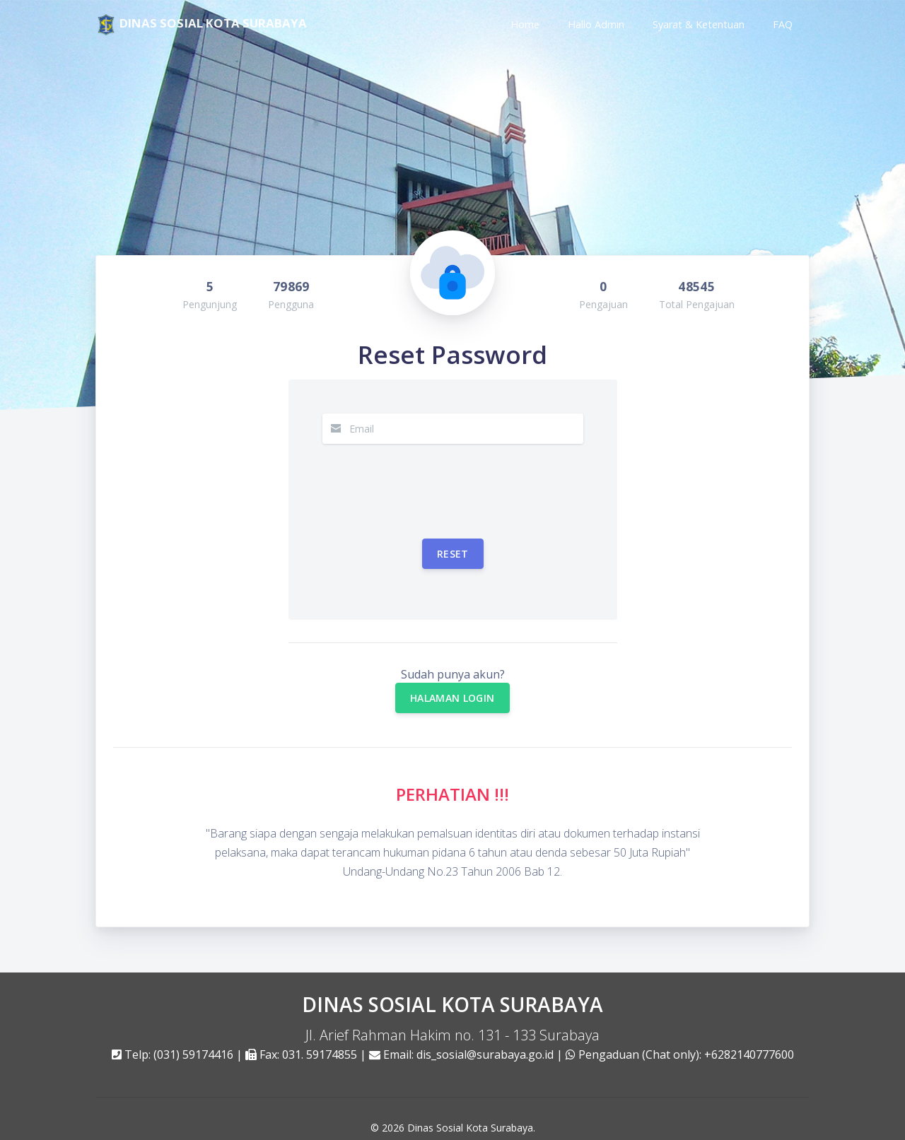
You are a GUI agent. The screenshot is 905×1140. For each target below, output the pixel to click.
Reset (453, 541)
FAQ (783, 24)
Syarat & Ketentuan (699, 24)
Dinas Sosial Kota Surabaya (470, 1115)
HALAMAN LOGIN (452, 686)
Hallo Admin (596, 24)
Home (524, 24)
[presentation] (429, 470)
